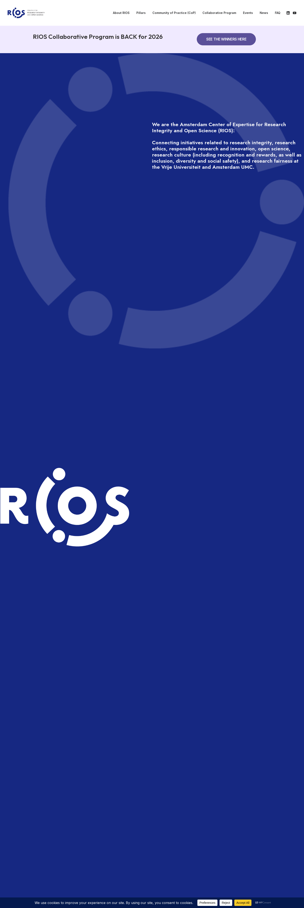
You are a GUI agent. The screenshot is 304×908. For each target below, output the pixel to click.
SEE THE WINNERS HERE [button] (226, 39)
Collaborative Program (219, 13)
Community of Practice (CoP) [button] (174, 13)
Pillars (141, 13)
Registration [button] (234, 479)
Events (248, 13)
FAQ (277, 13)
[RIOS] (26, 13)
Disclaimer (208, 861)
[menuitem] (121, 13)
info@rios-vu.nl (248, 871)
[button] (288, 13)
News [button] (264, 13)
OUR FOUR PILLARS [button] (79, 385)
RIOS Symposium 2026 (64, 536)
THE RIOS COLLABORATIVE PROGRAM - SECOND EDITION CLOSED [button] (128, 323)
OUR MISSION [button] (73, 354)
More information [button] (237, 458)
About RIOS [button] (121, 13)
